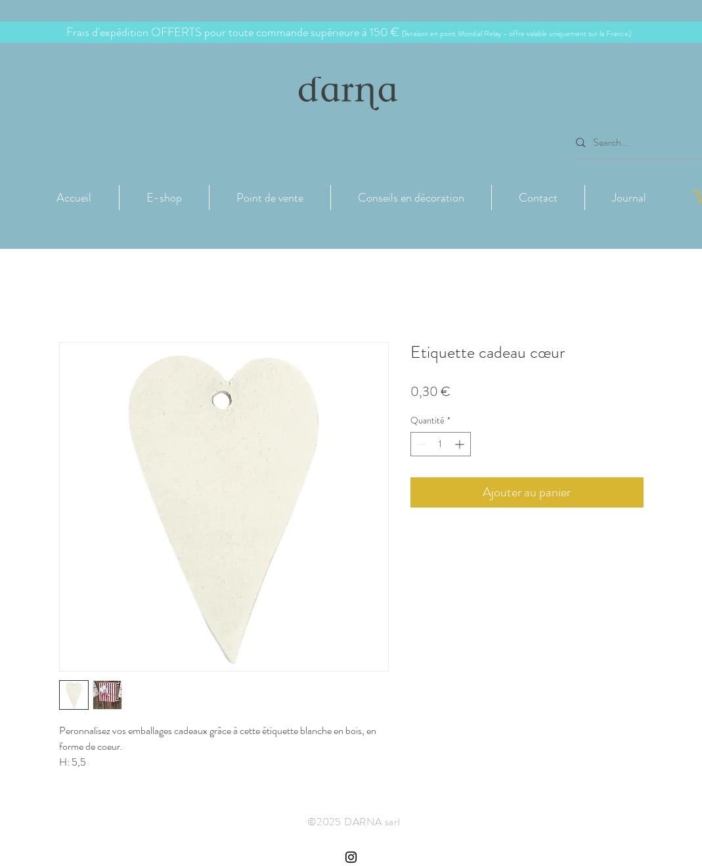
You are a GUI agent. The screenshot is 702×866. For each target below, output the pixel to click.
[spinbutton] (440, 444)
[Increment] (460, 444)
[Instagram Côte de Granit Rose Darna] (351, 857)
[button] (164, 197)
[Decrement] (420, 444)
